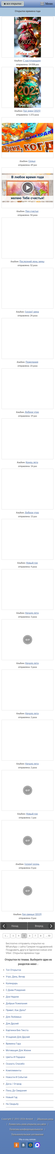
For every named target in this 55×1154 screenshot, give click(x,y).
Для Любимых (13, 1016)
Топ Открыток (13, 970)
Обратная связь (45, 1119)
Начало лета (32, 613)
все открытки (12, 3)
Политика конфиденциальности (26, 1129)
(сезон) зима (32, 311)
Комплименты (13, 1070)
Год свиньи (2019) (32, 914)
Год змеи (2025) (31, 111)
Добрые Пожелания (16, 1003)
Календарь (12, 983)
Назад (14, 926)
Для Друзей (12, 1023)
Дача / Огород (13, 1083)
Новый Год (11, 1097)
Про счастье (31, 211)
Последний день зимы (31, 261)
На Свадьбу (12, 1104)
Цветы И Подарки (15, 1057)
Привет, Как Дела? (16, 1010)
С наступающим (32, 60)
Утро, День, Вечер (15, 976)
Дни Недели (12, 996)
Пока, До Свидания (16, 1090)
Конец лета (32, 462)
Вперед (39, 926)
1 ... (6, 935)
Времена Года (13, 1043)
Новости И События (16, 1077)
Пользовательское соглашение (27, 1134)
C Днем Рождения (15, 990)
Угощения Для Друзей (18, 1037)
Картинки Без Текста (17, 1030)
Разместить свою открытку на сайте (27, 1124)
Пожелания (32, 362)
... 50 (48, 935)
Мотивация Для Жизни (18, 1050)
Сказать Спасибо (15, 1063)
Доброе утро (32, 412)
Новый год (32, 562)
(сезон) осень (32, 864)
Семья (31, 161)
